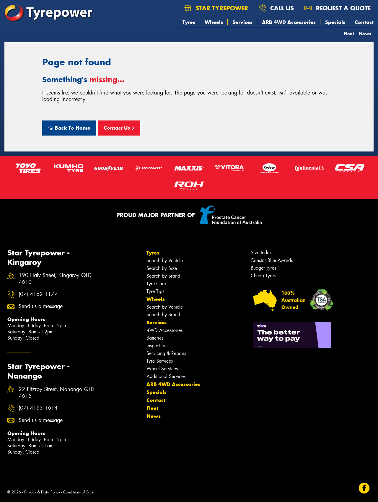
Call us (276, 8)
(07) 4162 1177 (38, 294)
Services (242, 22)
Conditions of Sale (78, 492)
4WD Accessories (164, 330)
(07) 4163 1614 (38, 408)
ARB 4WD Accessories (289, 22)
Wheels (214, 22)
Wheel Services (162, 369)
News (365, 33)
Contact (364, 22)
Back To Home (69, 128)
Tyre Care (156, 284)
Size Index (261, 253)
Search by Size (161, 268)
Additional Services (165, 376)
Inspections (157, 346)
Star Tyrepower (216, 8)
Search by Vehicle (164, 260)
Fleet (349, 33)
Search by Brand (163, 276)
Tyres (189, 22)
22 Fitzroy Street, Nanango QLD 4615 (56, 393)
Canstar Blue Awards (272, 260)
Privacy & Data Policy (42, 492)
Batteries (154, 338)
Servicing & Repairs (166, 353)
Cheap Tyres (263, 276)
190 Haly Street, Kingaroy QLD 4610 (55, 279)
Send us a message (41, 306)
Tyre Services (159, 361)
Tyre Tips (155, 291)
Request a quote (337, 8)
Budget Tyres (263, 268)
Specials (335, 22)
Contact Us (119, 128)
